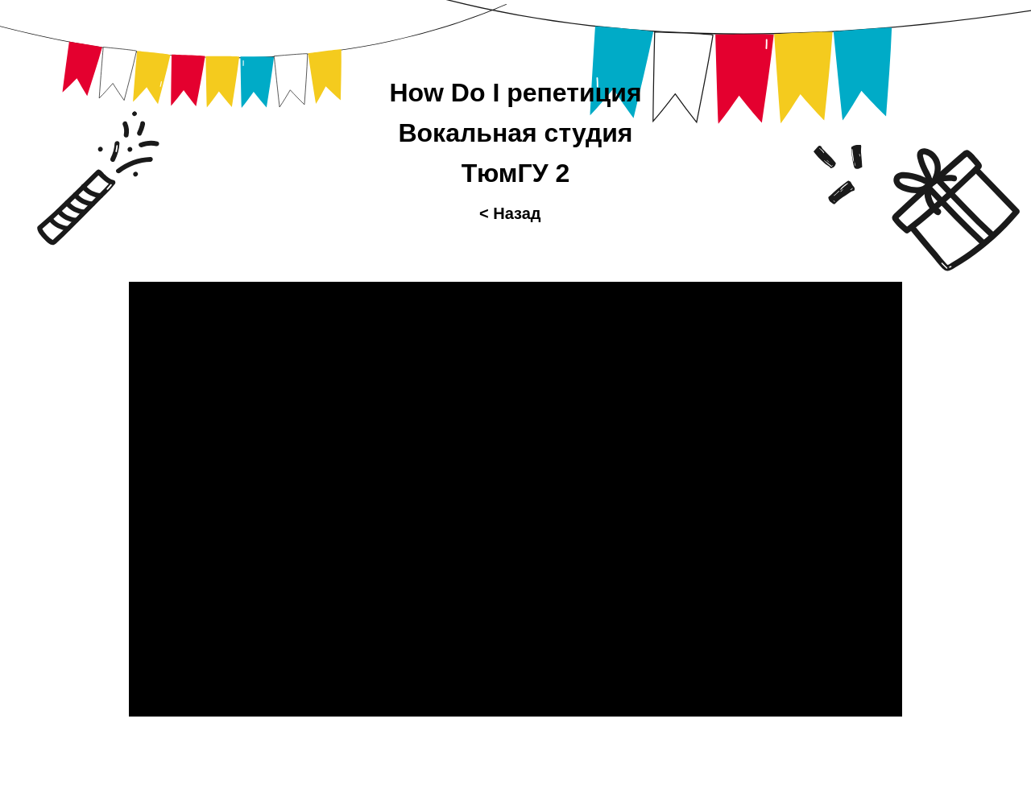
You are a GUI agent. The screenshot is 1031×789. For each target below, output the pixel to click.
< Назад (510, 213)
